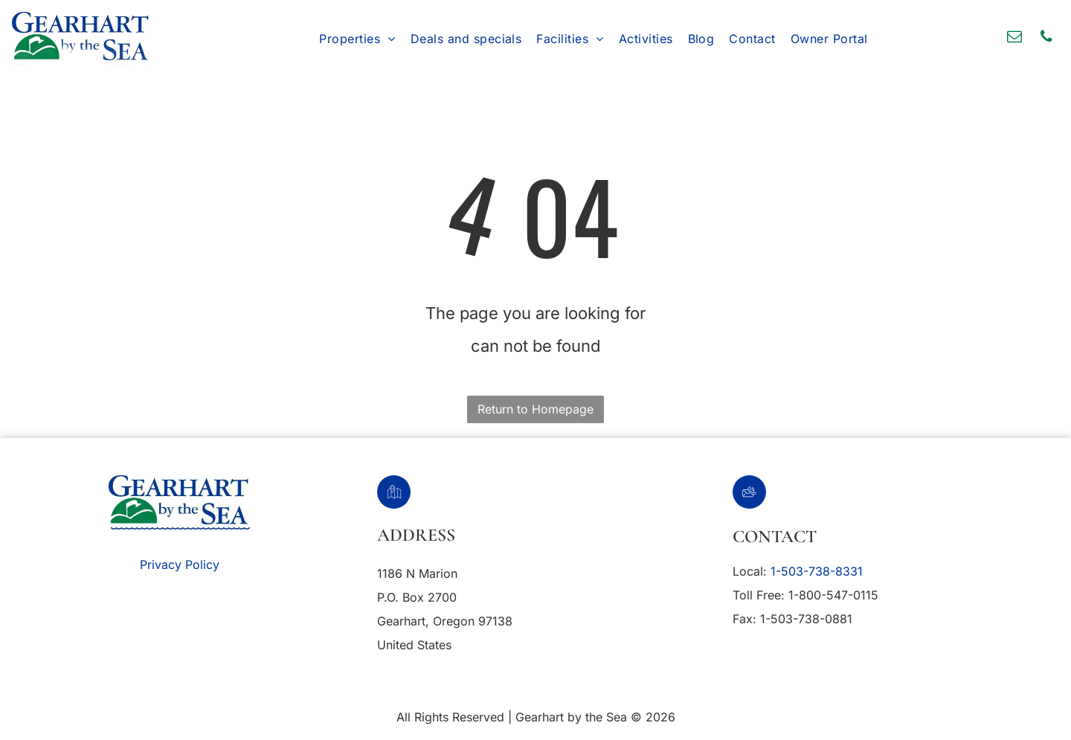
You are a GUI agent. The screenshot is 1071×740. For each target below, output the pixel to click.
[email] (1014, 38)
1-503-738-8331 (817, 571)
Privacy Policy (179, 564)
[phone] (1046, 38)
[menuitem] (357, 38)
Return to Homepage (535, 409)
